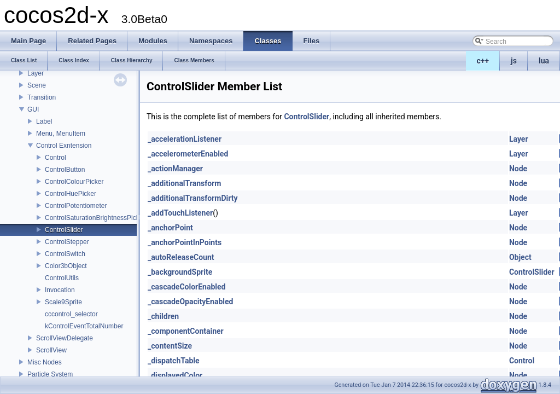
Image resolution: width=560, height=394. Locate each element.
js (514, 60)
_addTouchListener (180, 212)
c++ (483, 60)
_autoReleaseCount (181, 257)
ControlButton (65, 169)
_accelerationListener (184, 139)
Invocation (60, 290)
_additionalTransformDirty (192, 198)
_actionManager (175, 168)
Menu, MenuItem (60, 133)
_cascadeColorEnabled (186, 286)
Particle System (50, 374)
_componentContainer (186, 331)
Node (518, 168)
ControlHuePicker (70, 194)
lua (544, 60)
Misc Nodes (44, 362)
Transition (41, 97)
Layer (35, 73)
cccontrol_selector (71, 314)
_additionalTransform (184, 183)
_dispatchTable (174, 360)
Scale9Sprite (63, 302)
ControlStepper (67, 242)
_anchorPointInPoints (184, 242)
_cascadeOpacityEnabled (190, 301)
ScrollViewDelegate (64, 338)
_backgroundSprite (180, 272)
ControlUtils (62, 278)
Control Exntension (63, 145)
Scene (36, 85)
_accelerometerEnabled (188, 153)
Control (55, 157)
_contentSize (170, 345)
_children (163, 316)
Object (520, 257)
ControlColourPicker (74, 182)
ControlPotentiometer (76, 206)
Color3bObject (66, 266)
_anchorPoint (170, 227)
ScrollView (51, 350)
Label (44, 121)
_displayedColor (175, 375)
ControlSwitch (65, 254)
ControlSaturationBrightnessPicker (95, 218)
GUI (33, 109)
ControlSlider (64, 230)
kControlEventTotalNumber (84, 326)
